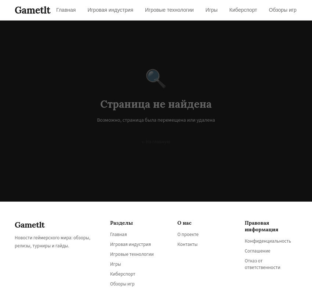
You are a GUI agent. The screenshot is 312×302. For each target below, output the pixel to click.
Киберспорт (122, 274)
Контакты (187, 244)
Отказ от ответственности (262, 264)
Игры (115, 264)
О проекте (188, 234)
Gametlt (32, 10)
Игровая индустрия (130, 244)
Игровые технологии (132, 254)
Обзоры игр (122, 284)
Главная (118, 234)
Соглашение (258, 251)
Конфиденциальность (268, 241)
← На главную (156, 142)
